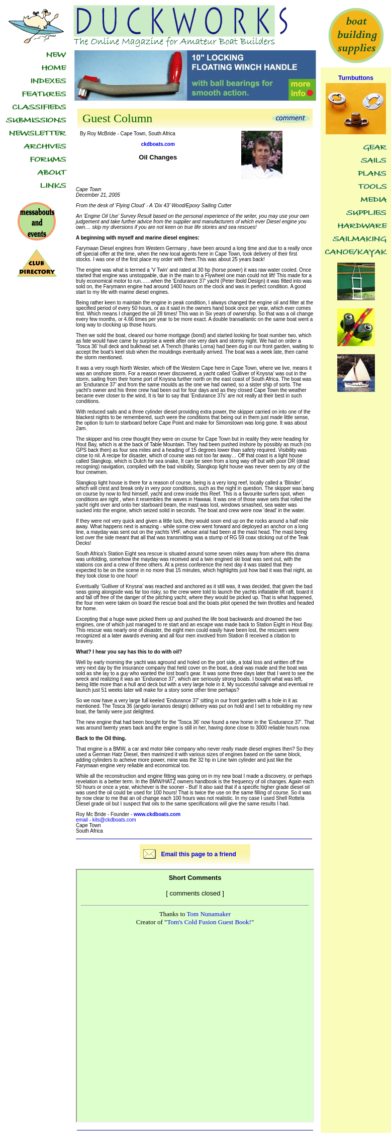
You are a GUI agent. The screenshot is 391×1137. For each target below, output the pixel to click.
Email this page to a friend (198, 854)
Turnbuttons (355, 78)
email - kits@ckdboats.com (106, 820)
